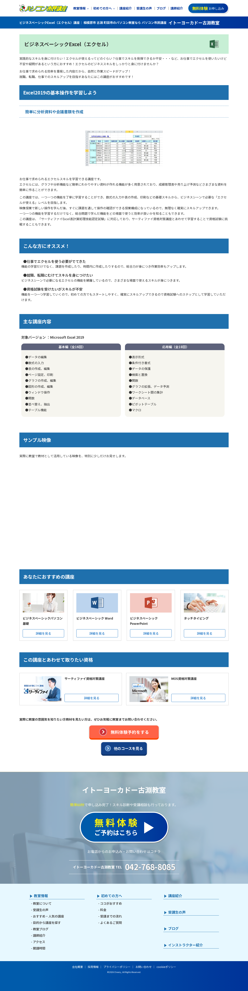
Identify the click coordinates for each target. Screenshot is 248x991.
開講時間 (39, 948)
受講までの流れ (111, 916)
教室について (42, 903)
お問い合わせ (143, 967)
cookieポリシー (166, 967)
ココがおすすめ (111, 903)
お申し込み (208, 8)
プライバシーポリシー (117, 967)
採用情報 (93, 967)
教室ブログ (40, 929)
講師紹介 (176, 8)
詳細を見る (43, 633)
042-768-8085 (150, 866)
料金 (103, 909)
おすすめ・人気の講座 (48, 916)
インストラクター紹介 (185, 945)
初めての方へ (102, 8)
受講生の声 (144, 8)
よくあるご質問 (111, 922)
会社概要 (77, 967)
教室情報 (79, 8)
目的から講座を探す (47, 922)
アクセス (39, 941)
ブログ (161, 8)
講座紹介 (125, 8)
